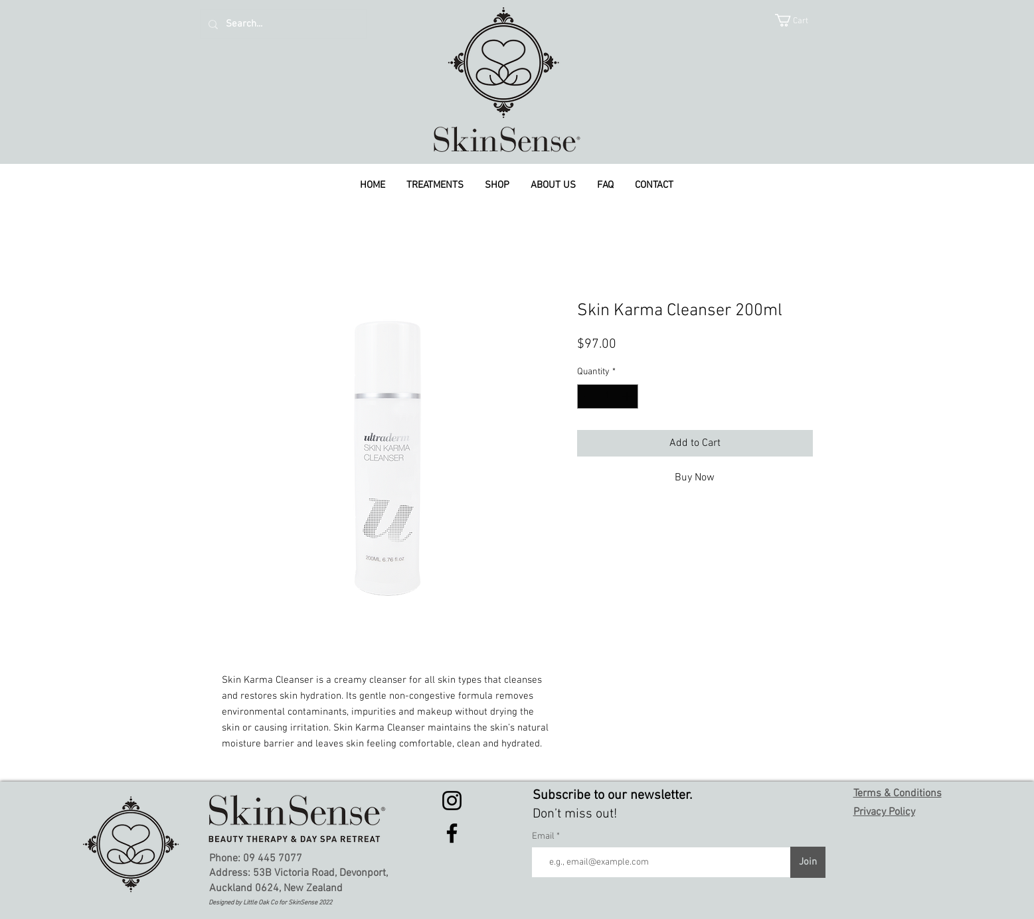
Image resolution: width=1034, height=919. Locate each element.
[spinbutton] (608, 396)
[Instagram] (452, 800)
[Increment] (628, 396)
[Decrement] (587, 396)
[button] (800, 20)
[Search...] (282, 24)
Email (544, 836)
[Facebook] (452, 833)
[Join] (807, 862)
